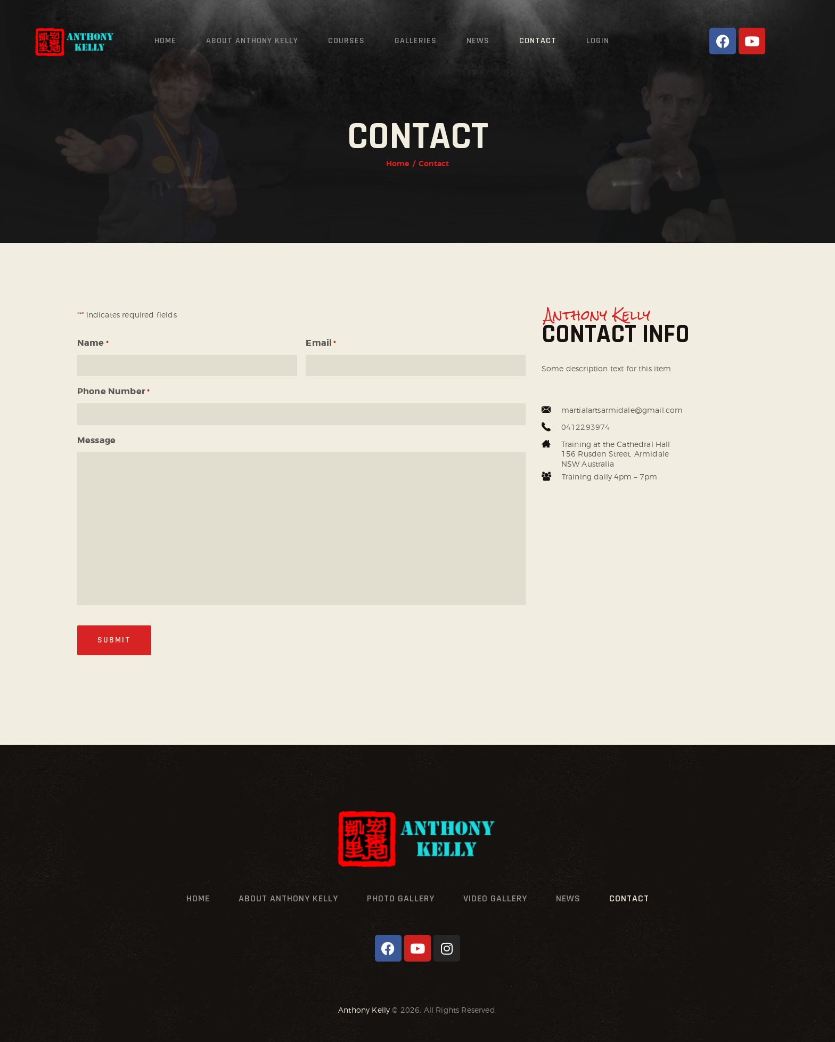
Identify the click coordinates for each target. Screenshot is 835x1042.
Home (398, 163)
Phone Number (113, 392)
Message (96, 440)
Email (321, 344)
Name (93, 344)
